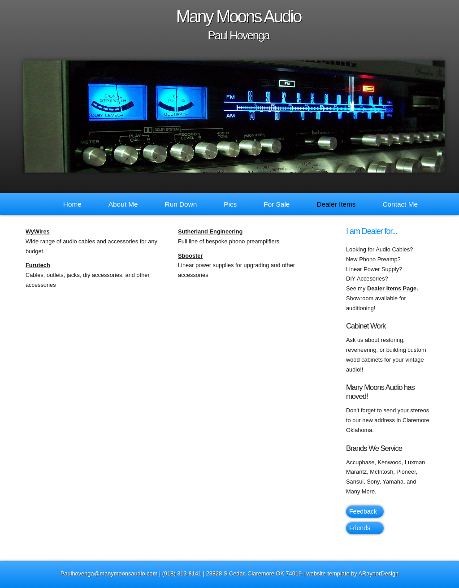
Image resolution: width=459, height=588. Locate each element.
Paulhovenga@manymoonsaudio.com (109, 573)
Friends (359, 528)
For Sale (277, 204)
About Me (123, 204)
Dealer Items (335, 204)
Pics (230, 204)
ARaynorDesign (379, 573)
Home (72, 204)
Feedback (363, 511)
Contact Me (400, 204)
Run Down (181, 204)
